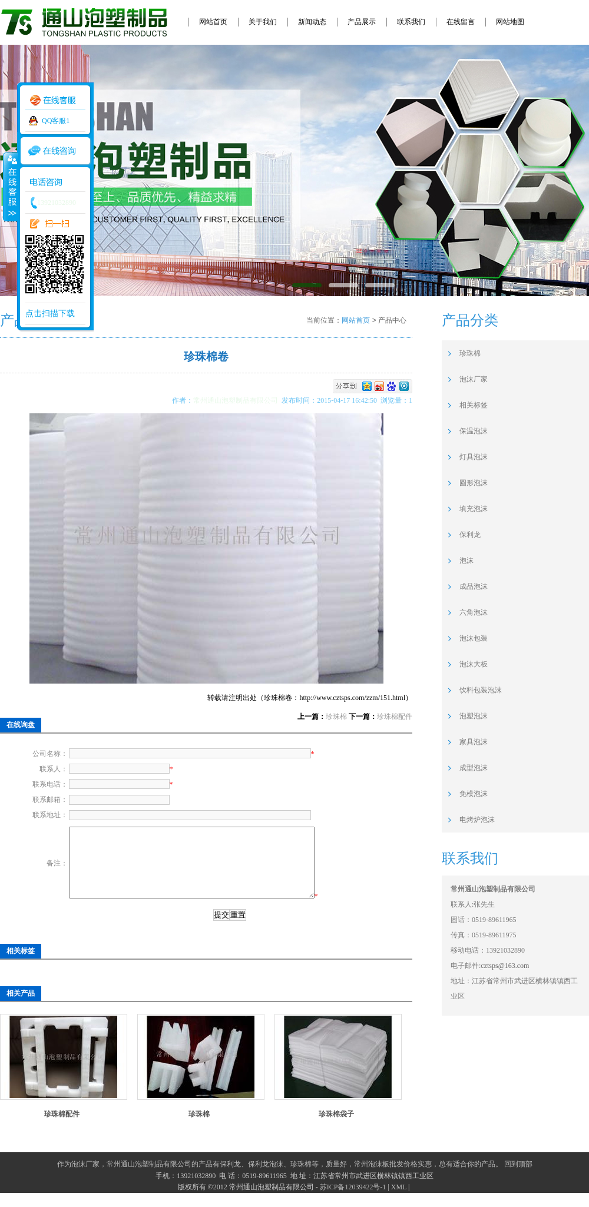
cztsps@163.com (505, 965)
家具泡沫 (473, 742)
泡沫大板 (473, 664)
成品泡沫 (473, 586)
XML (398, 1201)
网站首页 (213, 22)
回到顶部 (518, 1178)
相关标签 (473, 405)
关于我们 (263, 22)
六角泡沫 (473, 612)
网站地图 (510, 22)
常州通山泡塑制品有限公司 (237, 400)
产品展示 (362, 22)
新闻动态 (312, 22)
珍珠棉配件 (394, 716)
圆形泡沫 (473, 483)
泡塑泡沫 (473, 716)
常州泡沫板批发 (378, 1178)
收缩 (10, 186)
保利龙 (470, 534)
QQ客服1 (56, 121)
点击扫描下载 (50, 313)
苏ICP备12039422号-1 (353, 1201)
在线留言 (460, 22)
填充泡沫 (473, 509)
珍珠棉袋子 (336, 1128)
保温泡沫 (473, 431)
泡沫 (466, 560)
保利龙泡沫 (265, 1178)
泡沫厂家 (473, 379)
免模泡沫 (473, 794)
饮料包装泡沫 (480, 690)
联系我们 (411, 22)
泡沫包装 (473, 638)
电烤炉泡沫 (477, 819)
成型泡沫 (473, 768)
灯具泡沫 (473, 457)
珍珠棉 (336, 716)
